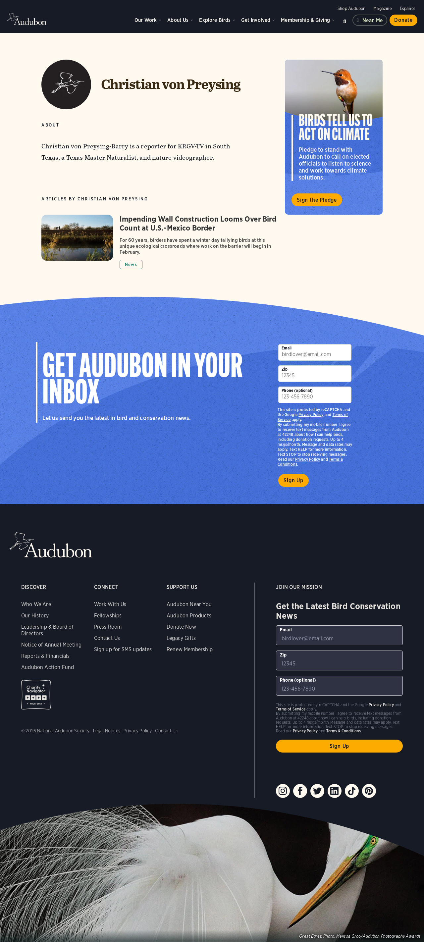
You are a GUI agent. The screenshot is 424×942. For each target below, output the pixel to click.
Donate (403, 20)
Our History (35, 615)
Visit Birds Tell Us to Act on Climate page (334, 137)
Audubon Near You (189, 604)
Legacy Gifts (181, 638)
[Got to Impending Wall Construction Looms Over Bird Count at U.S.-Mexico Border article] (159, 242)
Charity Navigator (36, 694)
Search (344, 20)
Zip (285, 369)
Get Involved (255, 20)
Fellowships (108, 615)
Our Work (145, 20)
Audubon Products (189, 615)
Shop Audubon (351, 8)
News (131, 264)
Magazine (382, 8)
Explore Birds (215, 20)
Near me (372, 20)
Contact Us (107, 638)
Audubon (26, 19)
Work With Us (110, 604)
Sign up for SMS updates (123, 649)
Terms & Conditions (343, 730)
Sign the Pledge (317, 200)
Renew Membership (190, 649)
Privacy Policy (307, 459)
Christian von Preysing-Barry (84, 146)
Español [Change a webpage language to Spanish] (407, 8)
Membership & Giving (305, 20)
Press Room (108, 627)
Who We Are (36, 604)
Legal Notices (106, 730)
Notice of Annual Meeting (51, 645)
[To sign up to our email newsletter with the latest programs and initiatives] (314, 352)
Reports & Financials (45, 656)
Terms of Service (290, 708)
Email (287, 347)
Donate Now (181, 627)
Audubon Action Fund (47, 667)
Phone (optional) (297, 390)
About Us (177, 20)
